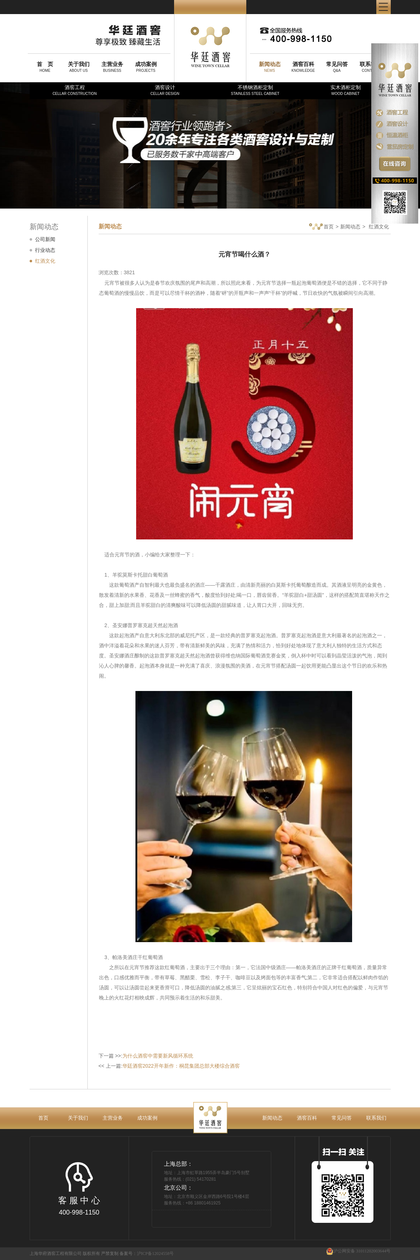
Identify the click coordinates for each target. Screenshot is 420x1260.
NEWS (269, 67)
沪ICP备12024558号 (155, 1253)
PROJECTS (146, 67)
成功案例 (147, 1118)
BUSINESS (112, 67)
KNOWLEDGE (303, 67)
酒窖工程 (74, 90)
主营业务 (113, 1118)
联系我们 (376, 1118)
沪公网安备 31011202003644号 (358, 1251)
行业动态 (45, 250)
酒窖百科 (307, 1118)
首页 (321, 227)
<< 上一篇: (169, 1066)
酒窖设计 (164, 90)
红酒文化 (45, 261)
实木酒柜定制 (345, 90)
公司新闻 (45, 239)
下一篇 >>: (146, 1056)
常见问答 (342, 1118)
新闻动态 (350, 226)
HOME (45, 67)
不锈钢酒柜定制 (255, 90)
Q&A (337, 67)
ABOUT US (78, 67)
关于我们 (78, 1118)
